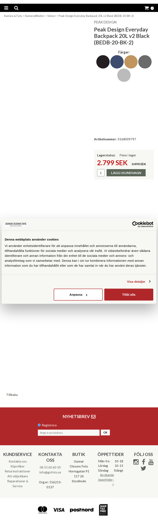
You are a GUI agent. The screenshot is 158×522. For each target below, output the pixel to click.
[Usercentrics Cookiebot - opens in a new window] (135, 224)
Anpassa (78, 294)
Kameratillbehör (34, 15)
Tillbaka (12, 394)
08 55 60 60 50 (50, 467)
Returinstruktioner (17, 471)
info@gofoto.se (50, 472)
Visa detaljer (136, 281)
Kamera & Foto (13, 15)
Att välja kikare (17, 476)
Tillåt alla (128, 294)
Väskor (51, 15)
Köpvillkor (17, 466)
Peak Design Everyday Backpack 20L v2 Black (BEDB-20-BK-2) (96, 15)
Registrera (49, 425)
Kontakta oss (18, 461)
